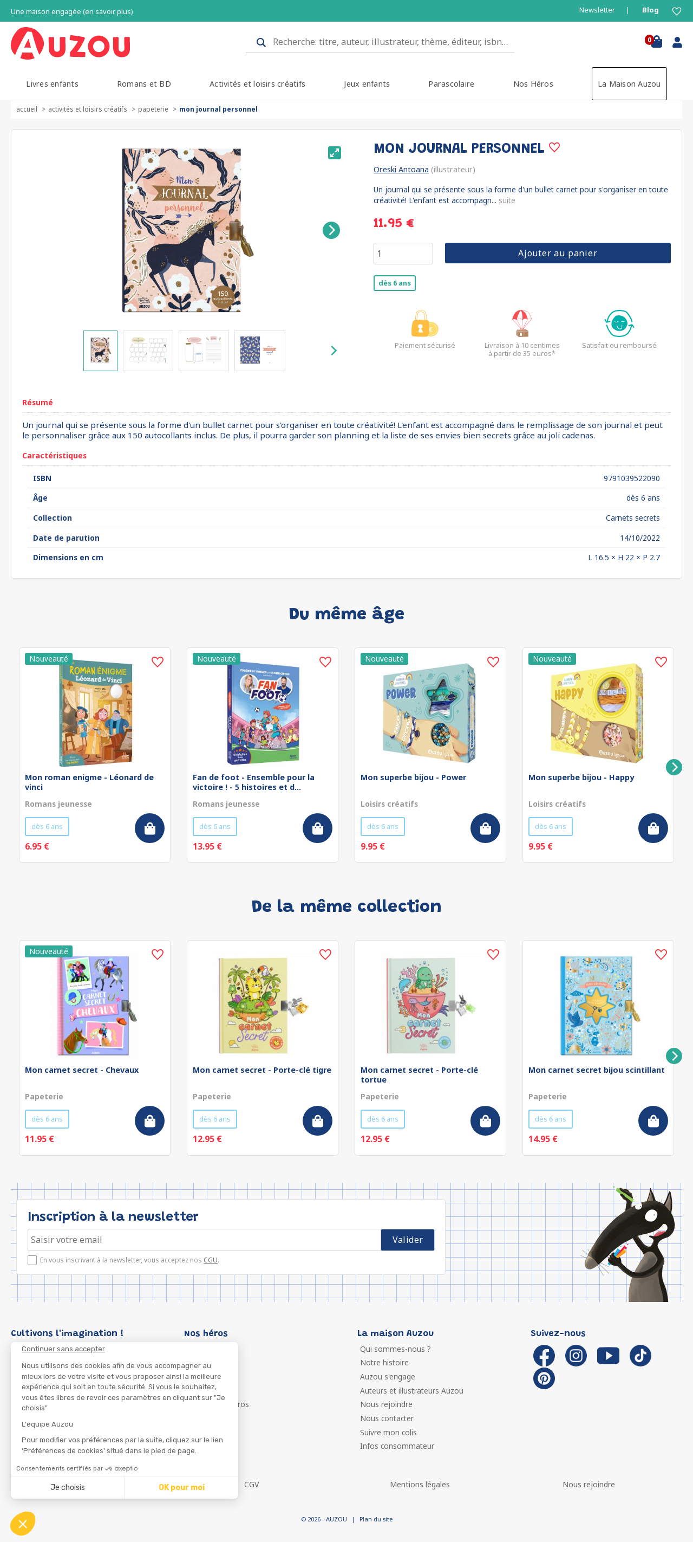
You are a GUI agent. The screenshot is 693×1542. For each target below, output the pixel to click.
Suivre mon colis (388, 1432)
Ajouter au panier (558, 253)
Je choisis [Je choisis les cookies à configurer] (67, 1487)
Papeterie (153, 109)
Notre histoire (384, 1362)
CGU (211, 1260)
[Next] (331, 230)
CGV (251, 1484)
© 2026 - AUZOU (324, 1519)
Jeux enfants (367, 84)
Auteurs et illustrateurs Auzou (411, 1390)
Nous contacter (387, 1418)
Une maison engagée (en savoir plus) (72, 12)
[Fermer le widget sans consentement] (130, 1349)
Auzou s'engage (387, 1376)
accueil (26, 109)
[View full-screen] (334, 152)
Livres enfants (52, 84)
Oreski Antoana (401, 169)
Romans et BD (144, 84)
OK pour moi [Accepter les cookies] (182, 1487)
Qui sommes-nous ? (395, 1349)
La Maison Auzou (629, 84)
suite (507, 200)
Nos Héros (533, 84)
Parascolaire (451, 84)
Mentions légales (420, 1484)
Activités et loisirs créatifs (257, 84)
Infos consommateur (397, 1446)
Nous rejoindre (386, 1404)
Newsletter (597, 10)
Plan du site (376, 1519)
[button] (23, 1524)
